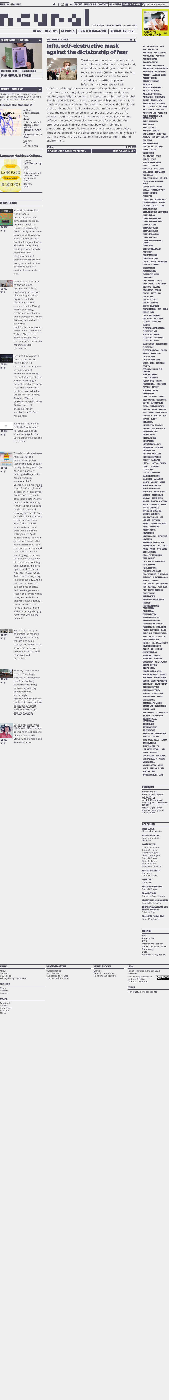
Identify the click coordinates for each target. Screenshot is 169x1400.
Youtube (4, 1010)
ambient (146, 75)
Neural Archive (122, 31)
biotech (159, 147)
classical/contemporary (155, 199)
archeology (156, 100)
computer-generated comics (152, 241)
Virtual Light (148, 807)
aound (146, 100)
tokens (164, 740)
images (146, 419)
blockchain (148, 153)
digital (146, 293)
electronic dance (151, 334)
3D (144, 46)
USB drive (147, 749)
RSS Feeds (115, 4)
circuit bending (150, 193)
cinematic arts (158, 190)
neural (146, 523)
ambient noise (159, 75)
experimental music (152, 360)
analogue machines (152, 87)
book (153, 159)
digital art (148, 296)
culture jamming (150, 265)
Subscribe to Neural (15, 40)
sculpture (147, 658)
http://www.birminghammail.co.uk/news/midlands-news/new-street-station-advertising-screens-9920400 (28, 705)
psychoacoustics (151, 617)
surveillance (149, 709)
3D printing (152, 46)
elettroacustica (151, 350)
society (163, 674)
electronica (148, 344)
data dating (148, 284)
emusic (164, 350)
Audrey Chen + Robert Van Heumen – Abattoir (69, 151)
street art (148, 706)
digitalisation (149, 309)
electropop (148, 347)
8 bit (162, 46)
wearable (154, 768)
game (155, 390)
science (64, 39)
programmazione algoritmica (151, 607)
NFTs (165, 546)
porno (155, 580)
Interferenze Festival (152, 943)
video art (154, 752)
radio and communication (155, 633)
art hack (152, 106)
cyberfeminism (149, 271)
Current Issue (9, 71)
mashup (154, 482)
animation (148, 97)
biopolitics (148, 147)
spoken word (149, 700)
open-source (149, 558)
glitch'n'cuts (157, 403)
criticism (162, 262)
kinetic (146, 460)
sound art (148, 684)
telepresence (149, 730)
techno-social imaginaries (150, 720)
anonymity (160, 97)
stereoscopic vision (152, 703)
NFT (159, 546)
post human (162, 584)
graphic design (150, 409)
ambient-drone (150, 78)
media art (147, 492)
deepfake (147, 287)
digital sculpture (151, 306)
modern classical (159, 501)
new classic (148, 533)
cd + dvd (163, 178)
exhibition (156, 353)
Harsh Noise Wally (24, 630)
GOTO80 (18, 401)
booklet (146, 166)
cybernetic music (151, 274)
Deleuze (156, 287)
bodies (146, 159)
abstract (147, 53)
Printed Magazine (92, 31)
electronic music (151, 341)
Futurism (147, 390)
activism (147, 65)
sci (152, 649)
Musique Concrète (151, 514)
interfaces (148, 447)
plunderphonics (160, 577)
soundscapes (149, 697)
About (78, 4)
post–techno (149, 593)
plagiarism (163, 574)
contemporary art (152, 249)
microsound (157, 495)
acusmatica (158, 65)
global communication (153, 406)
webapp (146, 771)
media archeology (151, 488)
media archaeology (152, 485)
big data (146, 137)
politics (146, 580)
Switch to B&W (131, 4)
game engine (148, 393)
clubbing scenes (150, 206)
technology (148, 724)
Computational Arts (152, 221)
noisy (152, 549)
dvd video (147, 319)
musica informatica (152, 511)
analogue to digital (152, 94)
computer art (149, 225)
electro (146, 325)
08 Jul (4, 740)
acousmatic (148, 56)
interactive (148, 441)
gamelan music (150, 397)
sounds (146, 693)
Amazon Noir (148, 938)
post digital (148, 584)
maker (146, 482)
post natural (149, 587)
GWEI (145, 941)
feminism (160, 363)
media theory (160, 492)
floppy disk (148, 381)
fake (152, 363)
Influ (111, 96)
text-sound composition (154, 733)
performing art (150, 568)
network (156, 520)
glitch (146, 403)
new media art (149, 546)
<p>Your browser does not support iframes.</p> (21, 149)
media (162, 482)
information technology (154, 428)
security (158, 658)
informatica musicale (153, 425)
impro (154, 419)
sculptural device (151, 655)
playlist (147, 577)
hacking (162, 409)
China (159, 187)
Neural (50, 147)
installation (149, 435)
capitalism (148, 175)
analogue (147, 84)
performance (149, 565)
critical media (149, 262)
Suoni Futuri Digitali (153, 794)
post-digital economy (153, 590)
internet (159, 447)
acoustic (160, 56)
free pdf (146, 387)
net (161, 517)
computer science (151, 234)
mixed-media (157, 498)
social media (149, 668)
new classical (149, 536)
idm (164, 416)
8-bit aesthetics (150, 49)
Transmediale (149, 743)
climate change (150, 202)
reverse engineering (152, 646)
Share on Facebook (4, 230)
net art (146, 520)
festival (147, 366)
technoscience (150, 727)
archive (161, 103)
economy (156, 322)
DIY (159, 309)
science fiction (150, 652)
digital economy (150, 303)
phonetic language (152, 571)
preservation (149, 596)
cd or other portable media (153, 182)
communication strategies (155, 212)
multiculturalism (151, 504)
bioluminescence (150, 143)
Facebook (5, 1003)
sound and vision (159, 681)
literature (148, 469)
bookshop (147, 169)
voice (145, 768)
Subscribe (90, 4)
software (147, 678)
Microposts (8, 203)
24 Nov (4, 227)
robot (146, 649)
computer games (150, 228)
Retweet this (1, 230)
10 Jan (4, 635)
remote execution (151, 639)
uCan (144, 952)
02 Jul (4, 289)
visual (162, 759)
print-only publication (153, 599)
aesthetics (148, 68)
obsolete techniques (152, 555)
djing (165, 309)
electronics (161, 344)
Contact (103, 4)
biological (148, 140)
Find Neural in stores (57, 978)
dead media (161, 284)
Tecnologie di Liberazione (154, 802)
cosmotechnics (150, 255)
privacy (146, 603)
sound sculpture (151, 687)
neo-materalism (150, 517)
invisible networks (152, 457)
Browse (98, 970)
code (162, 206)
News (37, 31)
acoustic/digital (150, 62)
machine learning (151, 476)
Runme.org (147, 949)
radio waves (148, 636)
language (155, 460)
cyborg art (148, 277)
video (145, 752)
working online (150, 775)
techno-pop (157, 716)
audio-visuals (149, 128)
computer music (150, 231)
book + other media (152, 162)
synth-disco (162, 712)
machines (147, 479)
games (162, 397)
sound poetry (161, 684)
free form (161, 384)
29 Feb (4, 468)
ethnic (146, 353)
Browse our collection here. (20, 99)
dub (152, 312)
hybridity (147, 416)
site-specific (161, 662)
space (159, 697)
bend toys (161, 134)
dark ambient (149, 281)
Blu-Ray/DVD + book (152, 156)
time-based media (151, 740)
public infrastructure (153, 624)
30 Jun (4, 364)
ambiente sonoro (151, 81)
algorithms (160, 72)
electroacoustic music (153, 328)
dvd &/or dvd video (151, 315)
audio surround (150, 121)
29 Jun (4, 431)
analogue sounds (151, 91)
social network (150, 674)
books (155, 166)
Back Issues (29, 71)
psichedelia (148, 611)
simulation (148, 662)
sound (146, 681)
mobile (55, 39)
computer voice (150, 237)
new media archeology (153, 542)
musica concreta (151, 508)
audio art (162, 113)
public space (148, 627)
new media (147, 539)
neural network (158, 523)
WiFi (153, 771)
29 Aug (4, 679)
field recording (150, 374)
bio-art (155, 137)
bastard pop (149, 134)
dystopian (158, 319)
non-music (162, 549)
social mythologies (152, 671)
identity (157, 416)
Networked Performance (154, 946)
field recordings (150, 378)
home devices (161, 412)
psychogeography (151, 620)
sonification (160, 678)
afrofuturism (161, 68)
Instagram (5, 1008)
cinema (146, 190)
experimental (149, 357)
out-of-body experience (154, 561)
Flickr (3, 1013)
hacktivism (148, 412)
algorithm (148, 72)
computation (149, 215)
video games (148, 756)
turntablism (149, 746)
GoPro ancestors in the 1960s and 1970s (26, 726)
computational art (152, 218)
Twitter (3, 1005)
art (48, 39)
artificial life (149, 113)
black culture (149, 150)
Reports (67, 31)
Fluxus (159, 381)
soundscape (157, 693)
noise (145, 549)
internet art (149, 450)
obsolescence (149, 552)
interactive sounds (152, 444)
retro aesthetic (160, 643)
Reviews (51, 31)
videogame (161, 756)
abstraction (160, 53)
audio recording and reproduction (152, 117)
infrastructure (150, 431)
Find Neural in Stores (16, 75)
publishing (161, 627)
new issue (162, 536)
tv (158, 746)
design (158, 290)
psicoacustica (149, 614)
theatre (146, 737)
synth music (148, 712)
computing (148, 246)
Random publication (105, 975)
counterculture (150, 258)
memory (146, 495)
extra (145, 363)
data (159, 281)
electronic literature (153, 338)
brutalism (160, 172)
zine (161, 775)
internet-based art (152, 454)
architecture (149, 103)
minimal (146, 498)
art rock (163, 106)
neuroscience (149, 530)
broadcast (148, 172)
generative (161, 400)
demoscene (148, 290)
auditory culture (151, 131)
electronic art (150, 331)
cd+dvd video (149, 187)
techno (146, 716)
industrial (148, 422)
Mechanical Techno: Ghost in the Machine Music (28, 334)
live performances (151, 473)
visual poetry (149, 765)
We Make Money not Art (154, 954)
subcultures (160, 706)
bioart (164, 137)
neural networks (151, 527)
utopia (156, 749)
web (162, 768)
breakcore (159, 169)
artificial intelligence (153, 110)
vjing (160, 765)
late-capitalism (159, 463)
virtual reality (150, 759)
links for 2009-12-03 (123, 151)
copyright (147, 252)
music (163, 504)
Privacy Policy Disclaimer (13, 978)
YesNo (17, 423)
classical (147, 196)
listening (154, 466)
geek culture (148, 400)
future (155, 387)
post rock (162, 587)
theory (155, 737)
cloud (162, 202)
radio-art (161, 636)
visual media (149, 762)
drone (146, 312)
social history (150, 665)
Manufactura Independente (142, 991)
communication (150, 209)
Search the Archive (104, 973)
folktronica (149, 384)
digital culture (150, 300)
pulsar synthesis (151, 630)
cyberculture (149, 268)
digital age (156, 293)
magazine (158, 479)
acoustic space (150, 59)
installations (149, 438)
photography (149, 574)
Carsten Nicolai (150, 178)
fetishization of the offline (152, 370)
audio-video (148, 124)
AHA (144, 935)
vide (163, 749)
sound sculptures (151, 690)
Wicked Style (148, 797)
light (145, 466)
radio (163, 630)
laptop (146, 463)
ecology (146, 322)
